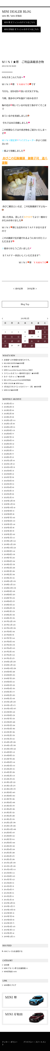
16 (45, 336)
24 (5, 345)
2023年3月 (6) (9, 410)
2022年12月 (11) (9, 420)
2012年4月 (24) (9, 849)
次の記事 (31, 289)
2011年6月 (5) (9, 883)
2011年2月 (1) (9, 896)
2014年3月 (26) (9, 772)
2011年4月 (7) (9, 890)
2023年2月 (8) (9, 414)
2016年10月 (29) (10, 668)
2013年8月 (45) (9, 796)
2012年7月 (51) (9, 839)
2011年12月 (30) (10, 863)
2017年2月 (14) (9, 655)
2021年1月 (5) (9, 497)
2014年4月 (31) (9, 769)
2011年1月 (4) (9, 900)
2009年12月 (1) (9, 937)
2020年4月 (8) (9, 528)
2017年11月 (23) (9, 625)
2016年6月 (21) (9, 682)
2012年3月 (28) (9, 853)
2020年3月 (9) (9, 531)
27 (25, 345)
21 (32, 341)
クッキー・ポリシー (10, 1042)
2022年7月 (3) (9, 437)
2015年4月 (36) (9, 729)
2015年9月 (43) (9, 712)
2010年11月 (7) (9, 906)
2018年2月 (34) (9, 615)
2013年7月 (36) (9, 799)
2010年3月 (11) (9, 930)
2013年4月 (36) (9, 809)
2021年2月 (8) (9, 494)
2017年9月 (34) (9, 632)
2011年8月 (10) (9, 876)
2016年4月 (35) (9, 688)
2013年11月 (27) (9, 786)
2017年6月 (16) (9, 642)
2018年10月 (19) (10, 588)
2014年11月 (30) (10, 745)
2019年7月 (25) (9, 558)
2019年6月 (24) (9, 561)
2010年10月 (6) (9, 910)
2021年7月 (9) (9, 477)
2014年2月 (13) (9, 776)
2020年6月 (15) (9, 521)
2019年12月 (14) (10, 541)
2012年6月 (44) (9, 843)
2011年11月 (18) (10, 866)
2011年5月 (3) (9, 886)
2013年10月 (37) (10, 789)
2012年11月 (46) (10, 826)
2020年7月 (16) (9, 518)
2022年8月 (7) (9, 434)
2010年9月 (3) (9, 913)
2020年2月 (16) (9, 534)
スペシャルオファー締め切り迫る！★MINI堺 (21, 373)
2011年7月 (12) (9, 879)
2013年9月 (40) (9, 792)
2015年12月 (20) (10, 702)
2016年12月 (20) (10, 662)
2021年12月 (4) (9, 461)
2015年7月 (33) (9, 719)
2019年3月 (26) (9, 571)
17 (5, 341)
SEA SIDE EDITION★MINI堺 (14, 363)
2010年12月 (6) (9, 903)
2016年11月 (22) (10, 665)
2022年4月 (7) (9, 447)
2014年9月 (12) (9, 752)
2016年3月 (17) (9, 692)
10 (5, 336)
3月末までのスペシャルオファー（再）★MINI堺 (22, 387)
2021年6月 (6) (9, 481)
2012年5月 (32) (9, 846)
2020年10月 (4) (9, 508)
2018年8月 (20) (9, 595)
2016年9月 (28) (9, 672)
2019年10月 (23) (10, 548)
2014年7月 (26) (9, 759)
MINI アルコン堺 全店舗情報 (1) (16, 968)
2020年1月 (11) (9, 538)
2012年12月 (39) (10, 823)
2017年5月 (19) (9, 645)
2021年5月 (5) (9, 484)
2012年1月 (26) (9, 859)
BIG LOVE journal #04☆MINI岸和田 (17, 380)
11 (12, 336)
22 (38, 341)
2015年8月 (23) (9, 715)
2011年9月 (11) (9, 873)
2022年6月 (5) (9, 440)
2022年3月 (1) (9, 450)
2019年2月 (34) (9, 574)
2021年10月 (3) (9, 467)
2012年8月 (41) (9, 836)
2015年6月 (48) (9, 722)
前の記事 (19, 289)
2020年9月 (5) (9, 511)
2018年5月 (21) (9, 605)
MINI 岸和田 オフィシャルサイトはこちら (21, 29)
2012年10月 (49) (10, 829)
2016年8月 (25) (9, 675)
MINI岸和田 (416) (10, 972)
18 (12, 341)
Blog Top (25, 304)
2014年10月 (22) (10, 749)
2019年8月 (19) (9, 554)
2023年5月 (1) (9, 404)
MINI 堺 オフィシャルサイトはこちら (19, 22)
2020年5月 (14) (9, 524)
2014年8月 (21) (9, 755)
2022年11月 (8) (9, 424)
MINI (5, 3)
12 (18, 336)
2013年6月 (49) (9, 802)
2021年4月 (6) (9, 487)
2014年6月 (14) (9, 762)
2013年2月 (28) (9, 816)
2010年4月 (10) (9, 927)
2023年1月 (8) (9, 417)
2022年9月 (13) (9, 430)
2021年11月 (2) (9, 464)
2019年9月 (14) (9, 551)
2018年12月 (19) (10, 581)
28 (32, 345)
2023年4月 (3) (9, 407)
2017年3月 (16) (9, 652)
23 (45, 341)
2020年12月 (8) (9, 501)
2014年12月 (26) (10, 742)
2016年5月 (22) (9, 685)
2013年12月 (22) (9, 782)
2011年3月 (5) (9, 893)
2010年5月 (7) (9, 923)
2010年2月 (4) (9, 933)
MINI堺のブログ (10, 985)
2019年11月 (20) (10, 544)
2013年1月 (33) (9, 819)
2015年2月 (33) (9, 735)
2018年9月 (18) (9, 591)
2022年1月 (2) (9, 457)
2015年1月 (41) (9, 739)
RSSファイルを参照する (13, 951)
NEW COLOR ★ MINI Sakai (13, 383)
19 (18, 341)
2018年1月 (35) (9, 618)
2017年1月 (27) (9, 658)
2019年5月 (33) (9, 564)
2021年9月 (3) (9, 471)
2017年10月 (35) (10, 628)
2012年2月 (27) (9, 856)
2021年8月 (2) (9, 474)
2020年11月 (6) (9, 504)
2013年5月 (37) (9, 806)
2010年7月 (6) (9, 916)
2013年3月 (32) (9, 813)
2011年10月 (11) (10, 869)
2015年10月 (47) (10, 709)
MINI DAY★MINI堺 (11, 390)
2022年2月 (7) (9, 454)
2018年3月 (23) (9, 611)
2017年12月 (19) (10, 621)
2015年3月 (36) (9, 732)
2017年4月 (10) (9, 648)
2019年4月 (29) (9, 568)
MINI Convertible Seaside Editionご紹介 (18, 370)
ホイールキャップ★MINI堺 (14, 377)
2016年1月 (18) (9, 699)
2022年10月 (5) (9, 427)
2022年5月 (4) (9, 444)
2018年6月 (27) (9, 601)
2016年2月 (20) (9, 695)
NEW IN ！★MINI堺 (11, 367)
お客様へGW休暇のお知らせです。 (17, 360)
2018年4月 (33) (9, 608)
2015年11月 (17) (10, 705)
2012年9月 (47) (9, 833)
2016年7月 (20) (9, 678)
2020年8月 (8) (9, 514)
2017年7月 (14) (9, 638)
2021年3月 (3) (9, 491)
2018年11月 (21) (10, 585)
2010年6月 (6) (9, 920)
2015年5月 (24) (9, 725)
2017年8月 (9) (9, 635)
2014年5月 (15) (9, 766)
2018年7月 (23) (9, 598)
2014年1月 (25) (9, 779)
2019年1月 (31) (9, 578)
